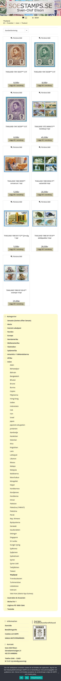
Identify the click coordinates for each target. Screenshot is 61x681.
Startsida (8, 625)
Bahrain (13, 372)
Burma (12, 387)
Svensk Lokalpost (14, 328)
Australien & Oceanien (16, 598)
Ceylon (12, 391)
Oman (12, 500)
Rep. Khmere (15, 518)
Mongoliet (14, 481)
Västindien (11, 347)
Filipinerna (14, 395)
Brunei (12, 384)
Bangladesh (14, 376)
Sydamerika (12, 350)
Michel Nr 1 (11, 601)
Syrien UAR (14, 563)
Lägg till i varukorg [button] (16, 85)
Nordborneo (15, 488)
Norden (10, 332)
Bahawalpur (14, 369)
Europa (10, 335)
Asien (9, 362)
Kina (11, 444)
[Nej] (58, 673)
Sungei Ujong (15, 545)
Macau (12, 462)
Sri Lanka (13, 541)
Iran (11, 414)
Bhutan (13, 380)
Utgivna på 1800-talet (16, 605)
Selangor (13, 533)
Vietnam (13, 590)
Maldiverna (14, 473)
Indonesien (14, 406)
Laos (12, 451)
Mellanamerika (13, 343)
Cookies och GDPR (11, 634)
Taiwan (13, 571)
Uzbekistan (14, 586)
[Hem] (4, 23)
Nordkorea (14, 496)
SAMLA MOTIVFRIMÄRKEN (14, 638)
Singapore (14, 537)
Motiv (9, 324)
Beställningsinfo (11, 630)
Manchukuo (14, 477)
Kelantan (13, 440)
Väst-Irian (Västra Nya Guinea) (21, 593)
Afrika (9, 358)
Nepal (12, 485)
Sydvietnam (14, 556)
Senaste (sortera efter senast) (19, 320)
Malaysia (13, 470)
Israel (12, 417)
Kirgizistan (14, 447)
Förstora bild (16, 38)
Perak (12, 515)
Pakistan (13, 503)
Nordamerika (12, 339)
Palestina (13, 511)
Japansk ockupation (17, 425)
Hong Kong (14, 399)
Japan (12, 421)
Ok (21, 678)
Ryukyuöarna (15, 522)
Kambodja (14, 432)
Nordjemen (14, 492)
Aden (12, 365)
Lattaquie (13, 455)
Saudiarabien (15, 530)
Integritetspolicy (36, 678)
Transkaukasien (16, 578)
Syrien (12, 560)
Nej (27, 678)
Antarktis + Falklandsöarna (18, 354)
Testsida (10, 609)
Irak (11, 410)
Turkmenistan (15, 582)
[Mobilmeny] (35, 18)
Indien (12, 402)
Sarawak (13, 526)
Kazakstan (14, 436)
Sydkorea (13, 548)
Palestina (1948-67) (17, 507)
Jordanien (13, 429)
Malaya (13, 466)
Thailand (24, 23)
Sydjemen (14, 552)
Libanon (13, 458)
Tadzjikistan (14, 567)
